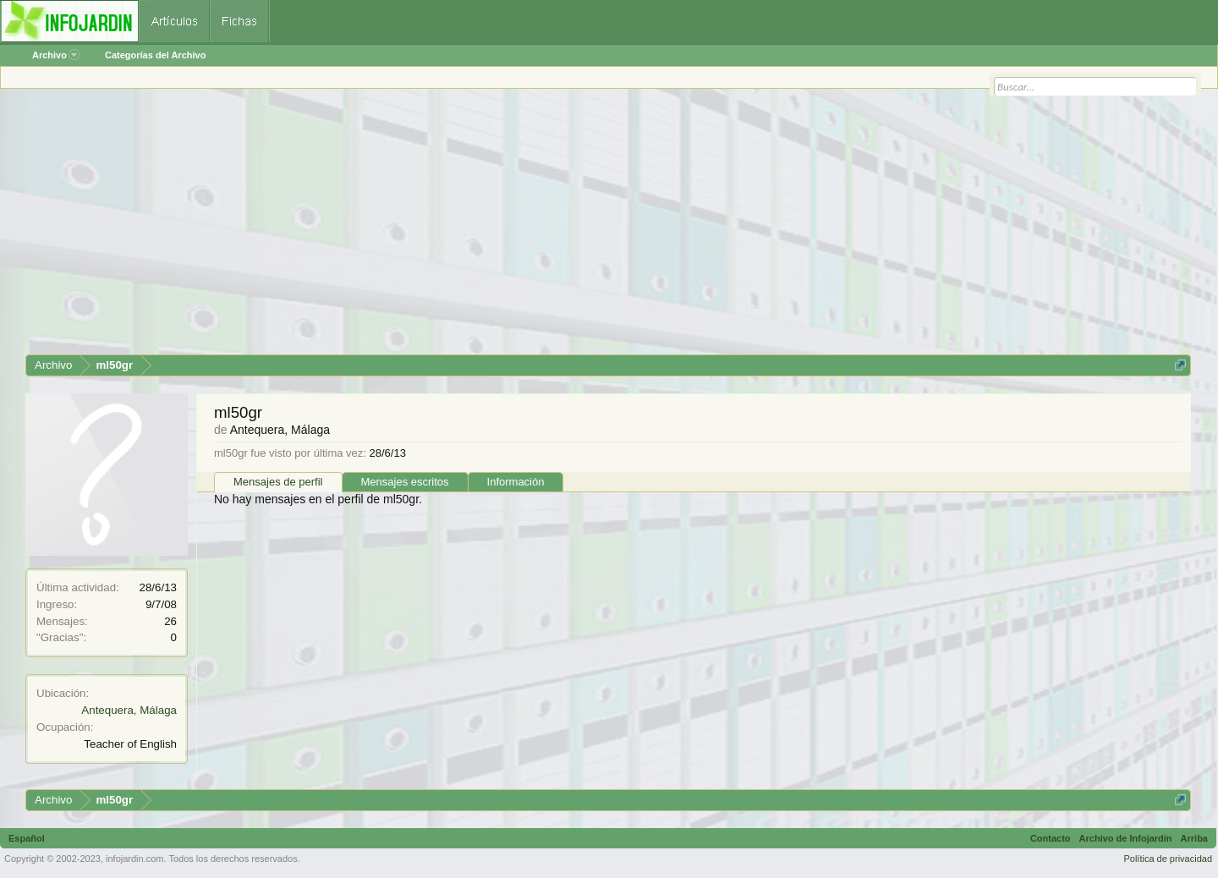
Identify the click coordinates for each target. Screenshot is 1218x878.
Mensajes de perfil (278, 481)
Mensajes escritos (405, 481)
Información (516, 481)
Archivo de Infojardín (1125, 838)
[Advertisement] (532, 227)
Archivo (56, 55)
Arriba (1194, 838)
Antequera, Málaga (129, 710)
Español (26, 838)
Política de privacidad (1167, 858)
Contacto (1050, 838)
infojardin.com (134, 858)
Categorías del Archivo (155, 55)
